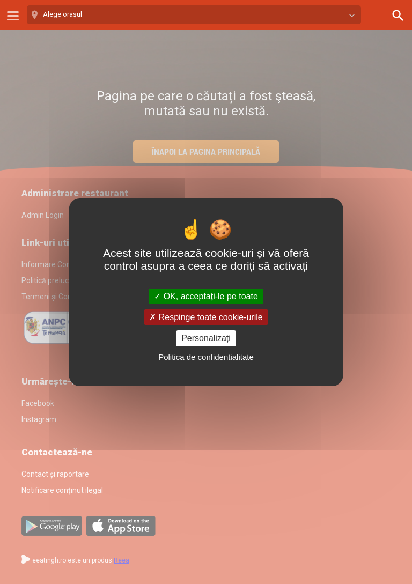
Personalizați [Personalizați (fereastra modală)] (206, 338)
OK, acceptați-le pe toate (206, 296)
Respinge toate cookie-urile (205, 317)
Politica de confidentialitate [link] (206, 356)
